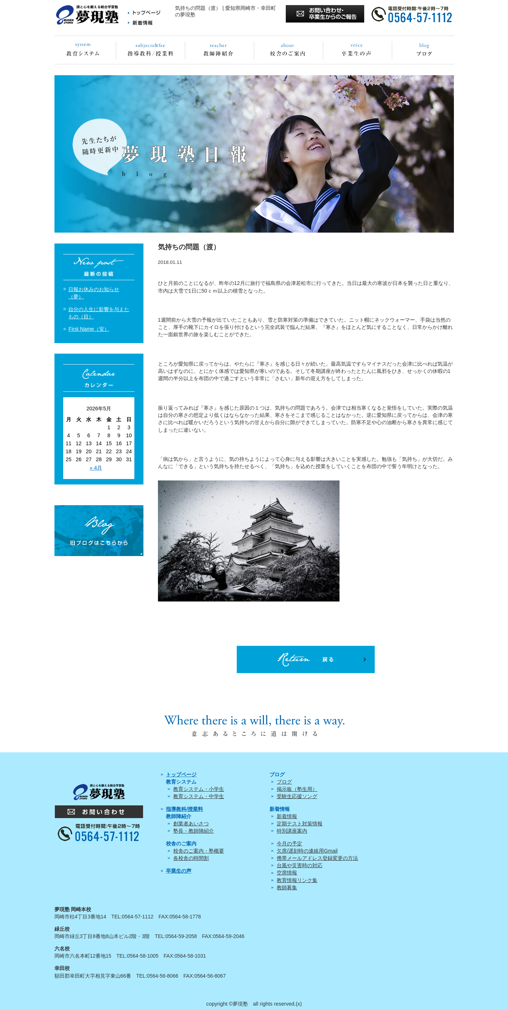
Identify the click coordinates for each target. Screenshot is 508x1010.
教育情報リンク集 (297, 880)
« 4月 (96, 468)
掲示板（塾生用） (297, 789)
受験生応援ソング (297, 796)
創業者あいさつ (191, 823)
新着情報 (287, 816)
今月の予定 (289, 843)
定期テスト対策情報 (299, 823)
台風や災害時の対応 (299, 865)
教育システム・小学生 (198, 789)
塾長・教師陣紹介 (193, 831)
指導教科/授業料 (184, 809)
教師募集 (287, 887)
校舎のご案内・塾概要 (198, 851)
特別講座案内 (292, 831)
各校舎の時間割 (191, 858)
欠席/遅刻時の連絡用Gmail (307, 851)
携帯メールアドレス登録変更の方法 (317, 858)
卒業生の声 (178, 871)
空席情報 (287, 873)
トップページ (181, 774)
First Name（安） (88, 329)
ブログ (284, 782)
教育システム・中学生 (198, 796)
